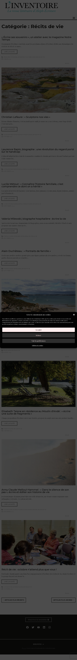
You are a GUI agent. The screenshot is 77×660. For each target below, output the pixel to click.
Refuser (38, 335)
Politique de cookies (37, 345)
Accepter (38, 330)
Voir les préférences (38, 341)
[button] (74, 315)
